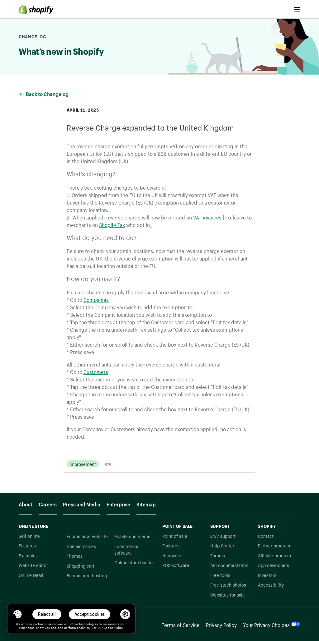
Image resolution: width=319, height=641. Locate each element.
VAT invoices (207, 217)
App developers (273, 564)
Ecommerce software (126, 549)
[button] (17, 614)
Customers (95, 371)
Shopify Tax (112, 224)
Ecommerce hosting (87, 575)
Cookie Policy (113, 627)
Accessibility (271, 584)
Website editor (33, 564)
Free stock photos (228, 584)
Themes (75, 555)
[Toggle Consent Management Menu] (17, 614)
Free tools (220, 574)
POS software (175, 564)
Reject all (47, 614)
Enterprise (118, 504)
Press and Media (81, 504)
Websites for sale (227, 594)
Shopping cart (80, 565)
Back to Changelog (44, 93)
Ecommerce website (87, 536)
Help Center (222, 545)
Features (27, 545)
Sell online (29, 535)
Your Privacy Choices (271, 624)
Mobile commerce (132, 536)
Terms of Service (181, 624)
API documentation (229, 564)
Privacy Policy (221, 624)
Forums (217, 555)
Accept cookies (89, 614)
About (25, 504)
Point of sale (174, 535)
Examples (28, 555)
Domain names (81, 545)
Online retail (31, 574)
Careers (48, 504)
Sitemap (146, 504)
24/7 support (223, 535)
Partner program (274, 545)
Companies (96, 299)
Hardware (171, 555)
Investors (267, 574)
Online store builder (134, 562)
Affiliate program (274, 555)
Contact (266, 535)
